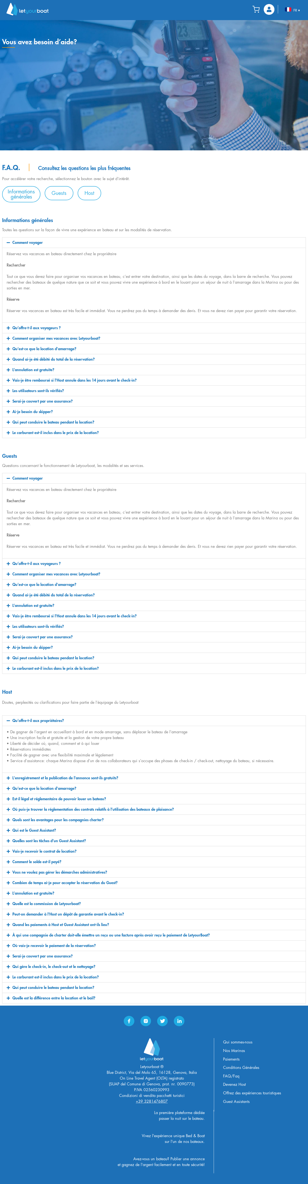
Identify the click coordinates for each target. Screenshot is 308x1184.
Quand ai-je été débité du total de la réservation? (53, 359)
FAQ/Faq (231, 1076)
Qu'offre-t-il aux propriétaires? (38, 721)
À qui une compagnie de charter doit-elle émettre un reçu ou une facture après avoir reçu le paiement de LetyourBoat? (111, 935)
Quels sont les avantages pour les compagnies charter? (58, 820)
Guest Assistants (236, 1102)
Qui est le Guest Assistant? (34, 830)
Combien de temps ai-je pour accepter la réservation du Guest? (65, 883)
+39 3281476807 (152, 1101)
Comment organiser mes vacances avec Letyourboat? (56, 338)
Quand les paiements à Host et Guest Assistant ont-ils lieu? (60, 925)
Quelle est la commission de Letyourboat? (46, 904)
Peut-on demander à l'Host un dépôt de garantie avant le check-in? (68, 914)
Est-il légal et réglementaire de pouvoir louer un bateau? (59, 799)
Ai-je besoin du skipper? (32, 412)
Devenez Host (234, 1084)
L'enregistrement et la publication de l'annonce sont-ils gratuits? (65, 778)
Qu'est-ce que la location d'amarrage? (44, 349)
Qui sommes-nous (237, 1042)
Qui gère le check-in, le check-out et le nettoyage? (53, 967)
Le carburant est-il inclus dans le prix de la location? (55, 433)
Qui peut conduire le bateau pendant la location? (53, 422)
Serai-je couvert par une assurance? (42, 401)
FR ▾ (292, 9)
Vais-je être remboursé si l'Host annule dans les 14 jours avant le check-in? (74, 380)
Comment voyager (27, 243)
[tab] (154, 242)
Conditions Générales (241, 1068)
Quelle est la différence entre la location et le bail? (53, 998)
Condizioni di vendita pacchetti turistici (152, 1096)
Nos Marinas (234, 1051)
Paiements (231, 1059)
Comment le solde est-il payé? (36, 862)
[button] (21, 194)
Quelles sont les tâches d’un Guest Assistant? (49, 841)
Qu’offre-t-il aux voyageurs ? (36, 328)
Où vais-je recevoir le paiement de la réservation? (54, 946)
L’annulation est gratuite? (33, 370)
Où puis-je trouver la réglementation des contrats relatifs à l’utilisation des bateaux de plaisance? (93, 809)
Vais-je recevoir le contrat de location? (44, 851)
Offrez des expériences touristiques (252, 1093)
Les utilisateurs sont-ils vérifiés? (38, 391)
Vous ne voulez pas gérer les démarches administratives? (59, 872)
